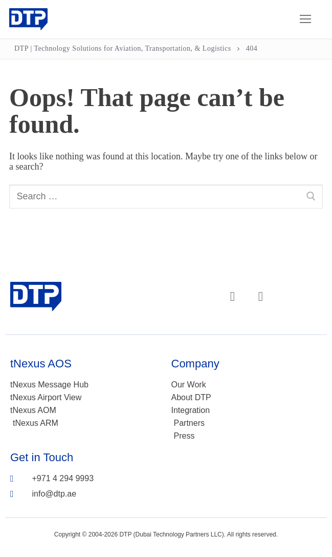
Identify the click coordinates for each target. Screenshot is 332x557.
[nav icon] (305, 19)
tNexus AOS (41, 363)
